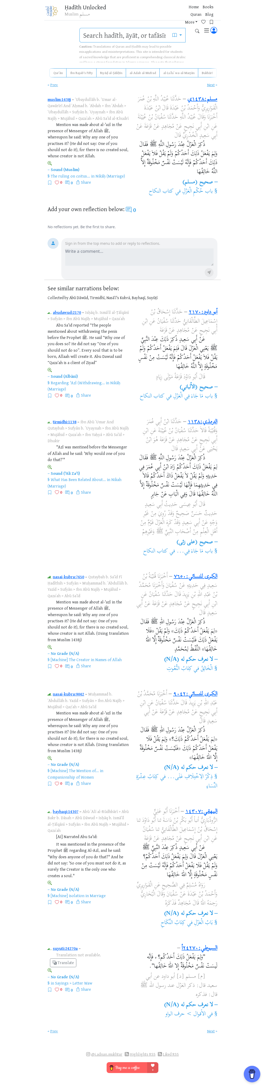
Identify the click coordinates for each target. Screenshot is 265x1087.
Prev (54, 85)
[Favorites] (183, 12)
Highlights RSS (143, 1054)
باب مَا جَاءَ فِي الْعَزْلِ (193, 396)
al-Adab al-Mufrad (143, 72)
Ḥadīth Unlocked (84, 8)
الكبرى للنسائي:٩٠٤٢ (195, 694)
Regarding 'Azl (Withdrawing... (78, 383)
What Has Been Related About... (78, 479)
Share (86, 182)
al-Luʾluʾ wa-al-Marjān (179, 72)
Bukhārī (207, 72)
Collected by (58, 298)
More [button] (167, 13)
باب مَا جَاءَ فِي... (194, 551)
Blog (155, 13)
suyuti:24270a (65, 948)
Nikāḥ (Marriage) (110, 176)
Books (126, 13)
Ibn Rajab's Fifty (81, 72)
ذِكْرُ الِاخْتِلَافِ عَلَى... (190, 777)
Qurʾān (58, 72)
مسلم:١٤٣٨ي (202, 99)
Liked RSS (171, 1054)
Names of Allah (108, 659)
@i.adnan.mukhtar (106, 1054)
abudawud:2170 (67, 312)
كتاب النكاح (161, 191)
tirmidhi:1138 (64, 422)
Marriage (98, 895)
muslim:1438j (59, 99)
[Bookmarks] (191, 12)
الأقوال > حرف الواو (185, 1014)
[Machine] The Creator (70, 659)
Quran (141, 13)
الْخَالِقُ (207, 669)
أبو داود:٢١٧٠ (203, 312)
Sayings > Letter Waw (73, 983)
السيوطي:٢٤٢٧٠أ (199, 948)
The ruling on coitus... (70, 176)
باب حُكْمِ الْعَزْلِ (197, 191)
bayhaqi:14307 (65, 811)
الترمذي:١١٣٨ (202, 422)
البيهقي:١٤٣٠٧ (201, 812)
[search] (124, 35)
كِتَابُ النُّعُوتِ (179, 669)
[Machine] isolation (67, 895)
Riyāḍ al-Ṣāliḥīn (111, 72)
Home (112, 13)
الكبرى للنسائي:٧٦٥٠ (195, 577)
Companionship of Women (71, 777)
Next (211, 85)
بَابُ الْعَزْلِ (203, 923)
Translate (63, 963)
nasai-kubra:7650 (68, 577)
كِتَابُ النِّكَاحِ (173, 923)
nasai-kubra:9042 (68, 694)
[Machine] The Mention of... (75, 770)
